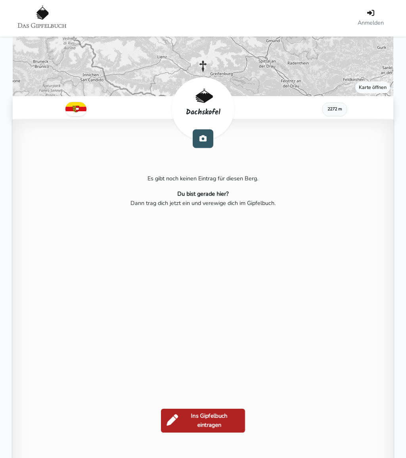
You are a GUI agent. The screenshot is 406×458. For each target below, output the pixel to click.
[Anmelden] (371, 18)
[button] (203, 66)
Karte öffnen (373, 87)
